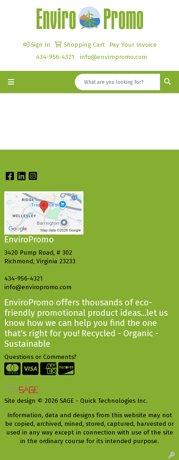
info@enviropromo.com (113, 57)
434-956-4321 (55, 57)
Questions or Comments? (40, 357)
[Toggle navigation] (11, 82)
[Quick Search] (117, 82)
